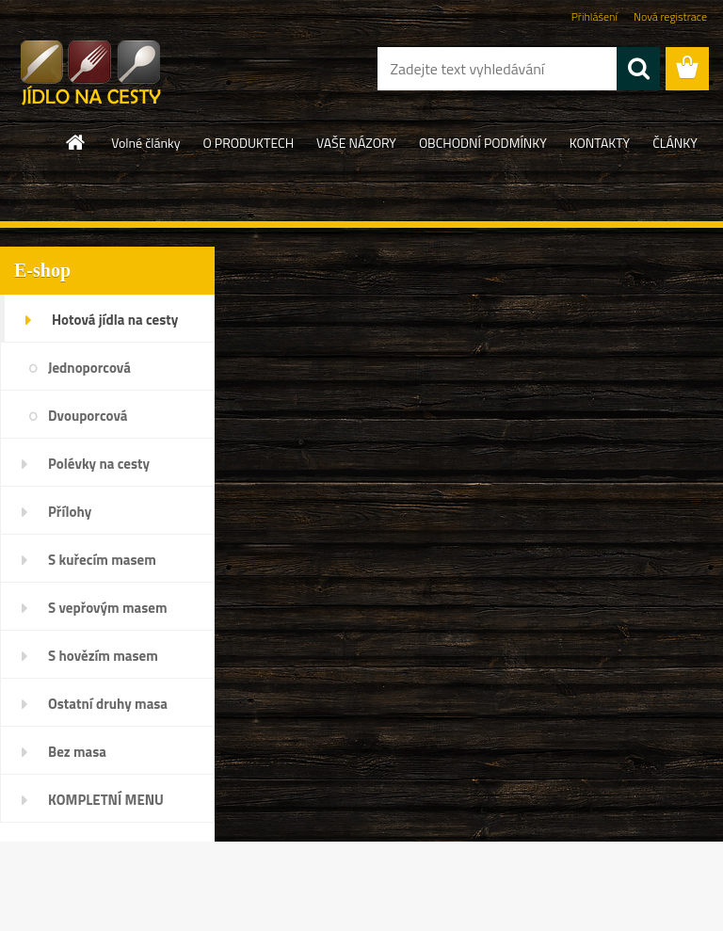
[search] (638, 68)
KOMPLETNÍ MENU (106, 800)
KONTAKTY (600, 142)
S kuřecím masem (102, 559)
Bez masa (77, 751)
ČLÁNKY (675, 142)
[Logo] (129, 70)
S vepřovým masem (108, 607)
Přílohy (69, 511)
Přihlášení (594, 16)
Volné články (145, 142)
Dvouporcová (87, 415)
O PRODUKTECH (249, 142)
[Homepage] (76, 142)
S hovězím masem (103, 655)
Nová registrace (670, 16)
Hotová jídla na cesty (115, 319)
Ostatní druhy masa (108, 703)
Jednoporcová (89, 367)
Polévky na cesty (99, 463)
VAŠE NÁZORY (356, 142)
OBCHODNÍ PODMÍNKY (483, 142)
